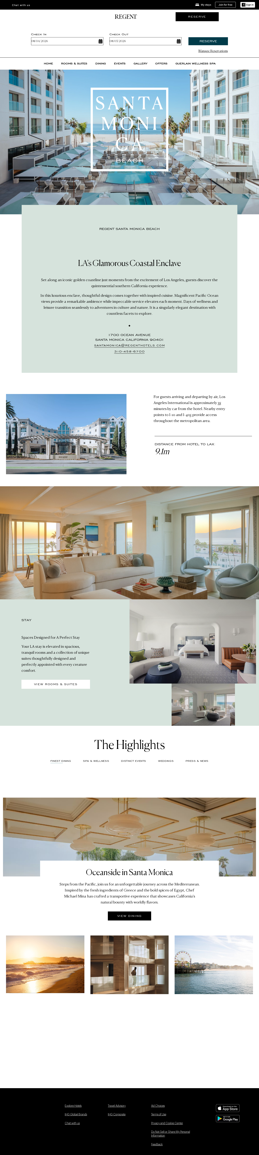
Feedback (157, 1144)
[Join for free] (225, 5)
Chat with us (21, 5)
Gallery (140, 63)
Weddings (166, 761)
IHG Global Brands (76, 1114)
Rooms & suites (74, 63)
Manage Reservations (213, 51)
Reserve (208, 41)
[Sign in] (247, 5)
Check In (39, 34)
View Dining (129, 915)
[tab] (96, 762)
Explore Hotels (73, 1106)
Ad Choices (158, 1106)
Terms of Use (158, 1114)
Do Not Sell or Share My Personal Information (170, 1134)
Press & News (197, 761)
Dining (100, 63)
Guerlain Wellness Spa (195, 63)
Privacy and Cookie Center (167, 1123)
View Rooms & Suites (56, 684)
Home (48, 63)
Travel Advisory (117, 1106)
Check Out (118, 34)
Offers (161, 63)
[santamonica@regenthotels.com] (129, 346)
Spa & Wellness (96, 761)
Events (119, 63)
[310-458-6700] (129, 352)
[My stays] (203, 5)
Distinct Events (133, 761)
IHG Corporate (116, 1114)
